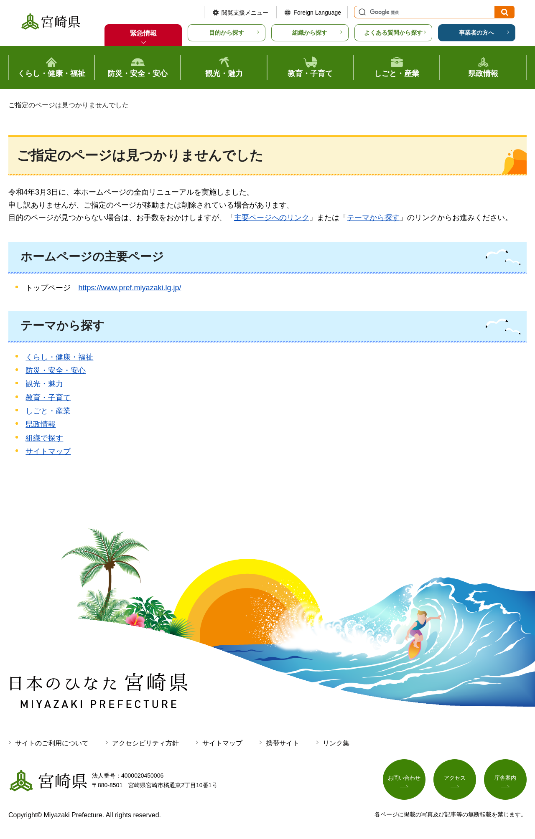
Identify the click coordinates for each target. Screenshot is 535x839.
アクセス (454, 779)
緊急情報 (143, 33)
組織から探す (309, 32)
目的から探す (226, 32)
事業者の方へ (476, 32)
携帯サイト (282, 743)
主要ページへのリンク (271, 217)
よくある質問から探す (393, 32)
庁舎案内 (505, 779)
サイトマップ (48, 451)
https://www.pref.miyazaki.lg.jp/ (129, 288)
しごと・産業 (48, 411)
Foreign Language (317, 12)
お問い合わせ (404, 779)
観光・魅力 (44, 384)
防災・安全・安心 (55, 370)
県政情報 (40, 424)
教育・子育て (48, 397)
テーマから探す (373, 217)
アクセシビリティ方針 (145, 743)
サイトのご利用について (52, 743)
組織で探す (44, 438)
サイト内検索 (361, 12)
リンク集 (336, 743)
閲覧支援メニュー (245, 12)
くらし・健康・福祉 (59, 357)
